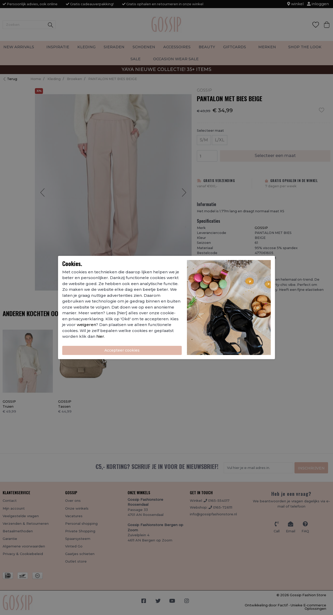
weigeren (86, 324)
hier (100, 336)
